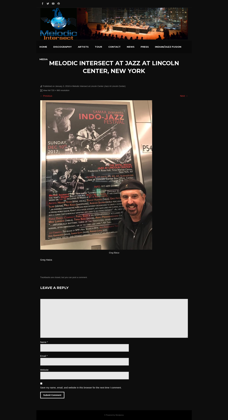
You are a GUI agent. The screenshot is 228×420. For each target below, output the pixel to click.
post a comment (79, 277)
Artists (83, 46)
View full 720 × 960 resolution (56, 90)
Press (145, 46)
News (130, 46)
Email (44, 356)
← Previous (46, 95)
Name (44, 342)
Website (44, 369)
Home (43, 46)
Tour (98, 46)
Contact (114, 46)
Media (43, 59)
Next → (184, 95)
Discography (62, 46)
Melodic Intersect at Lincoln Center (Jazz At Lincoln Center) (99, 86)
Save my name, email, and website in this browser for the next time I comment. (81, 387)
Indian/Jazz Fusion (168, 46)
